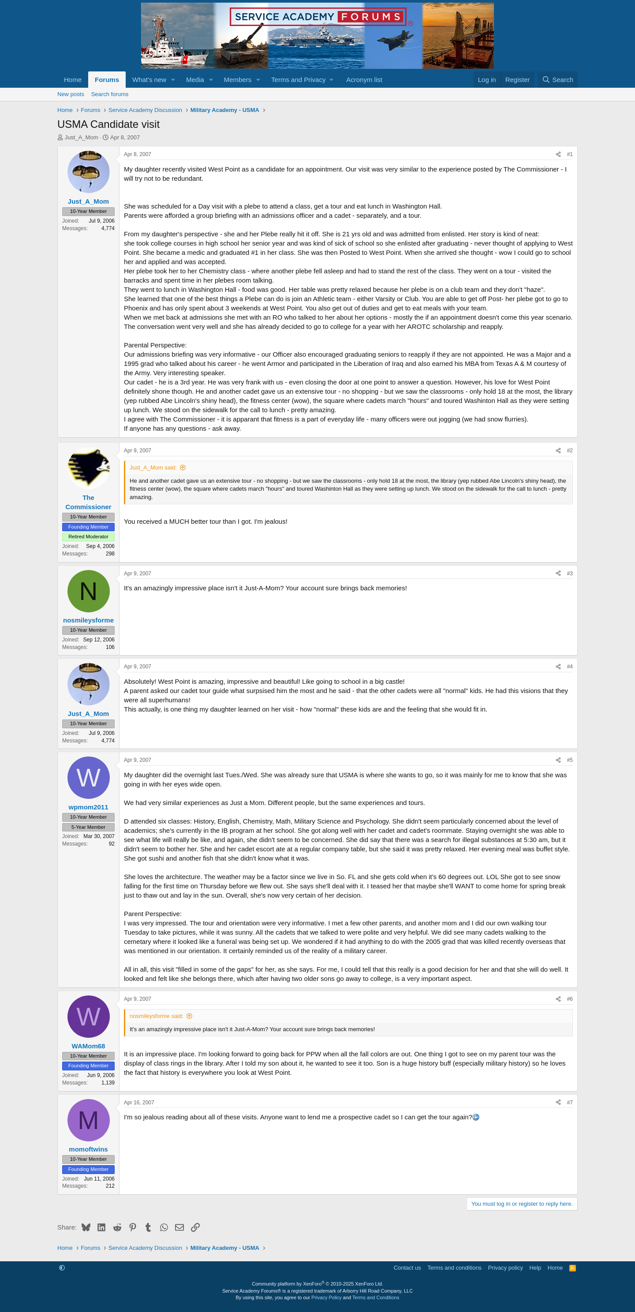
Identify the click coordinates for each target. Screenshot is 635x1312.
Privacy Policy (326, 1297)
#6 (570, 999)
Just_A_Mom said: (153, 467)
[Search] (558, 79)
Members (238, 79)
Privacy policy (505, 1267)
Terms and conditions (454, 1267)
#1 (570, 154)
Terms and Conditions (375, 1297)
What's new (149, 79)
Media (195, 79)
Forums (107, 79)
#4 (570, 666)
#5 (570, 760)
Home (73, 79)
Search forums (110, 94)
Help (536, 1267)
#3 (570, 573)
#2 (570, 450)
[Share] (558, 154)
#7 (570, 1103)
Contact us (407, 1267)
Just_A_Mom (81, 137)
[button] (173, 79)
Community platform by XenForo (317, 1283)
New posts (70, 94)
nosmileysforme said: (156, 1016)
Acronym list (364, 79)
